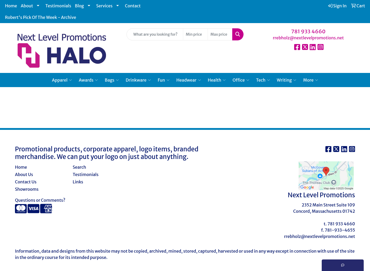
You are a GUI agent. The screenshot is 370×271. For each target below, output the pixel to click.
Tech (263, 80)
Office (240, 80)
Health (217, 80)
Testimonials (58, 5)
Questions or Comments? (40, 200)
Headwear (188, 80)
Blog (79, 5)
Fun (164, 80)
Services (104, 5)
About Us (24, 174)
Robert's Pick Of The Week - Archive (40, 17)
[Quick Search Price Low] (195, 34)
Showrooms (27, 189)
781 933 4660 (308, 31)
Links (78, 181)
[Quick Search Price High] (220, 34)
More (310, 80)
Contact (133, 5)
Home (11, 5)
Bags (112, 80)
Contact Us (25, 181)
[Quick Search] (154, 34)
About (27, 5)
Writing (286, 80)
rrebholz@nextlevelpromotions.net (308, 37)
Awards (88, 80)
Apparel (62, 80)
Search (79, 167)
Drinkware (138, 80)
